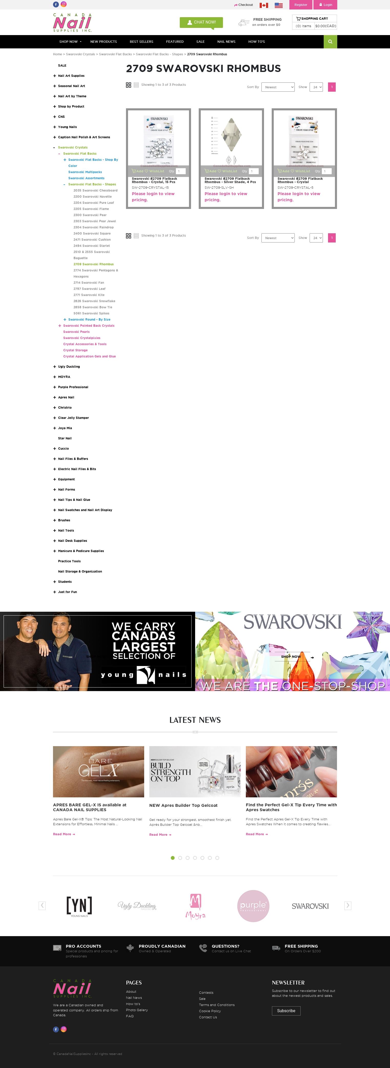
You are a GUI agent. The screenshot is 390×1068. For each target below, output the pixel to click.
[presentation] (42, 906)
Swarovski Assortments (86, 178)
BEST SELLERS (141, 41)
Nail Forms (66, 489)
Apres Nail (66, 397)
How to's (133, 1004)
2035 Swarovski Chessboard (95, 190)
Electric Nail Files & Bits (77, 469)
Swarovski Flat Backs (115, 54)
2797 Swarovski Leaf (89, 288)
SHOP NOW (96, 657)
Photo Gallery (137, 1010)
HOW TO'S (256, 41)
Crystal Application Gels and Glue (89, 356)
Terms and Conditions (217, 1005)
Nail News (134, 997)
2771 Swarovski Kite (88, 295)
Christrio (65, 407)
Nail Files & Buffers (73, 458)
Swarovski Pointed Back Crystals (88, 325)
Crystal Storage (75, 350)
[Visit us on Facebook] (57, 1029)
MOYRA (64, 376)
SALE (200, 41)
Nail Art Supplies (71, 75)
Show (303, 87)
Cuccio (63, 448)
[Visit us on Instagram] (64, 1029)
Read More (62, 834)
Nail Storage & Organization (80, 571)
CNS (61, 116)
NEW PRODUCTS (103, 41)
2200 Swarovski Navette (92, 196)
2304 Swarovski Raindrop (93, 227)
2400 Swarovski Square (92, 233)
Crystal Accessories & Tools (85, 344)
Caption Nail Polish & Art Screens (84, 137)
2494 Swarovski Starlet (91, 245)
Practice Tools (69, 561)
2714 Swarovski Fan (88, 282)
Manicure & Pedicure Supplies (81, 551)
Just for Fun (67, 592)
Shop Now (68, 41)
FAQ (130, 1016)
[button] (172, 859)
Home (57, 54)
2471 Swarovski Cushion (92, 239)
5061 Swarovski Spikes (91, 313)
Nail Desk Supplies (72, 540)
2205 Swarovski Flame (91, 208)
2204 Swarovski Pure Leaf (93, 202)
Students (65, 581)
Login (325, 5)
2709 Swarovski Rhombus (93, 264)
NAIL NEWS (226, 41)
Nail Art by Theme (72, 96)
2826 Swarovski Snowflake (94, 301)
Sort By (253, 87)
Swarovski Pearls (76, 331)
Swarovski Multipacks (85, 172)
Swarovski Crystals (80, 54)
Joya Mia (65, 428)
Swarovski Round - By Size (89, 319)
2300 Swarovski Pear (90, 215)
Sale (202, 998)
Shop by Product (71, 106)
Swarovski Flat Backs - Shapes (159, 54)
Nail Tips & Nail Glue (74, 499)
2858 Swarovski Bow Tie (92, 307)
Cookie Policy (210, 1011)
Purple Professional (73, 387)
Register (300, 4)
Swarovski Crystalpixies (81, 338)
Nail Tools (66, 530)
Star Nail (65, 438)
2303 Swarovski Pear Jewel (94, 221)
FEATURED (175, 41)
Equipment (66, 479)
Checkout (245, 4)
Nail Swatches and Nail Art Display (85, 510)
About (131, 991)
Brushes (64, 520)
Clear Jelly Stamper (73, 417)
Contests (206, 992)
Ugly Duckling (69, 366)
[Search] (330, 41)
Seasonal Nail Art (71, 86)
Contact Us (208, 1017)
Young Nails (67, 127)
